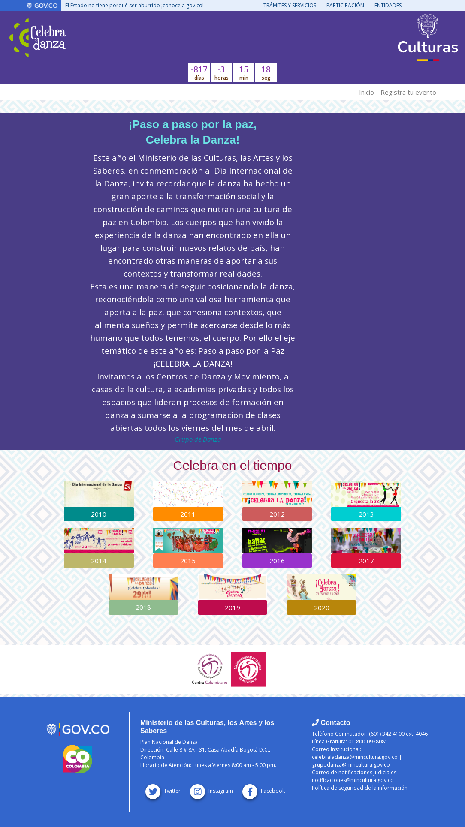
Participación (345, 5)
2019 (232, 607)
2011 (188, 514)
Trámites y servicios (289, 5)
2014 (98, 560)
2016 (277, 560)
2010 (98, 514)
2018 (143, 607)
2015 (188, 560)
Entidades (388, 5)
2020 (321, 607)
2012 (277, 514)
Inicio (366, 92)
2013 (366, 514)
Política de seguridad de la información (360, 787)
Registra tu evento (408, 92)
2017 (366, 560)
